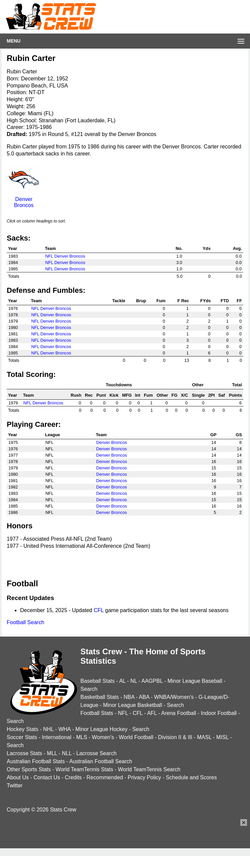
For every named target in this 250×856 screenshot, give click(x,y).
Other (162, 395)
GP (213, 434)
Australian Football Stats (36, 761)
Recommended (104, 777)
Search (89, 689)
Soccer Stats (22, 737)
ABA (144, 697)
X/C (184, 395)
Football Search (25, 622)
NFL (123, 713)
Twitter (14, 785)
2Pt (211, 395)
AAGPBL (152, 681)
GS (239, 434)
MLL (52, 753)
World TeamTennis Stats (84, 769)
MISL (222, 737)
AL (122, 681)
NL (133, 681)
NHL (48, 729)
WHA (64, 729)
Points (235, 395)
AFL (152, 713)
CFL (99, 610)
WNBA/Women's (174, 697)
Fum (161, 300)
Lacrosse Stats (24, 753)
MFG (127, 395)
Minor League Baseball (195, 681)
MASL (204, 737)
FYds (205, 300)
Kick (114, 395)
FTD (225, 300)
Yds (206, 248)
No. (179, 248)
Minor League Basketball (132, 705)
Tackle (118, 300)
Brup (141, 300)
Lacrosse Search (96, 753)
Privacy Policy (144, 777)
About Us (18, 777)
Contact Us (47, 777)
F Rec (183, 300)
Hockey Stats (22, 729)
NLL (67, 753)
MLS (81, 737)
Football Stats (96, 713)
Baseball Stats (97, 681)
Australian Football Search (100, 761)
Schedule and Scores (191, 777)
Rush (76, 395)
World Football (136, 737)
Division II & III (175, 737)
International (56, 737)
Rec (88, 395)
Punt (101, 395)
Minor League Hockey (101, 729)
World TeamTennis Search (149, 769)
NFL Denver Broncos (65, 256)
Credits (73, 777)
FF (239, 300)
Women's (103, 737)
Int (137, 395)
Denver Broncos (24, 199)
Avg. (237, 248)
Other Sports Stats (29, 769)
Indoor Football (219, 713)
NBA (129, 697)
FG (175, 395)
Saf (221, 395)
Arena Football (178, 713)
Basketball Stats (99, 697)
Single (198, 395)
